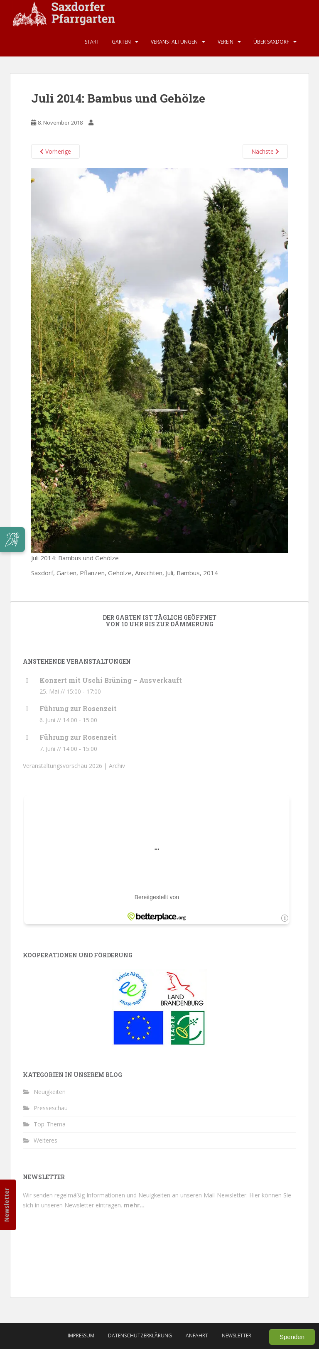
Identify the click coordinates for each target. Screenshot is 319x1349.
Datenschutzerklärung (140, 1335)
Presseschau (51, 1108)
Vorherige (55, 151)
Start (92, 41)
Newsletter (6, 1205)
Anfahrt (197, 1335)
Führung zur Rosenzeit (78, 708)
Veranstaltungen (174, 41)
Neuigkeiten (50, 1092)
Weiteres (45, 1140)
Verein (225, 41)
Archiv (117, 766)
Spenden (292, 1336)
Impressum (81, 1335)
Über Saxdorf (271, 41)
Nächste (265, 151)
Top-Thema (50, 1124)
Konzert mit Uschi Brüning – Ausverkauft (110, 680)
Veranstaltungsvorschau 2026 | (66, 766)
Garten (121, 41)
